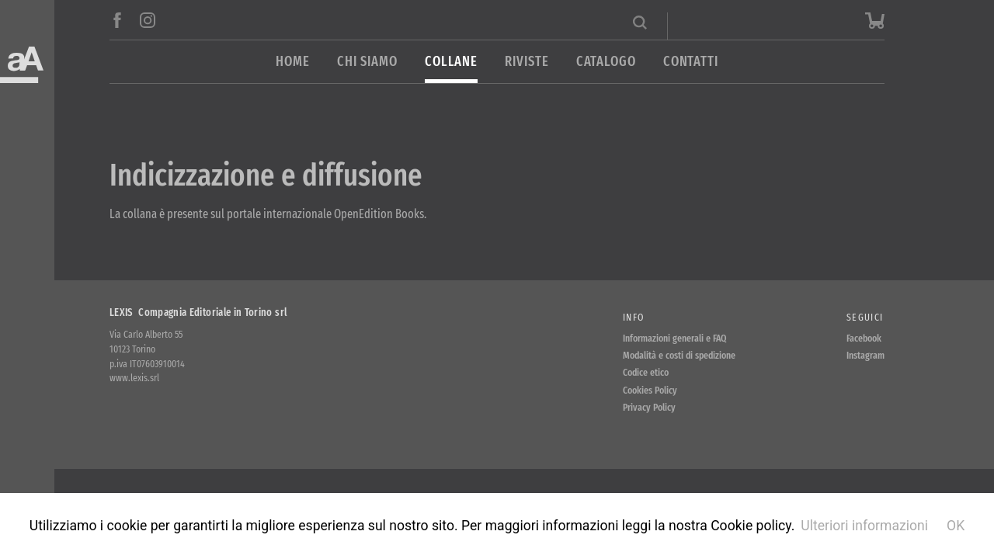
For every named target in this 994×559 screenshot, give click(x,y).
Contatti (690, 62)
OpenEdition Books (379, 214)
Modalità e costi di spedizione (679, 355)
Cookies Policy (650, 390)
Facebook (863, 338)
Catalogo (606, 62)
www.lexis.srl (134, 378)
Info (633, 317)
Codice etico (646, 372)
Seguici (864, 317)
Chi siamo (367, 62)
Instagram (865, 355)
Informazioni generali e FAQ (675, 338)
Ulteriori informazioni (864, 525)
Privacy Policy (649, 407)
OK (955, 525)
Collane (451, 62)
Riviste (526, 62)
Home (293, 62)
